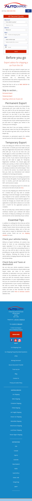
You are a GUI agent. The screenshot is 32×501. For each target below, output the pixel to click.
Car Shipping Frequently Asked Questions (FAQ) (16, 354)
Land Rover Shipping (16, 430)
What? (5, 37)
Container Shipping (16, 403)
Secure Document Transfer (16, 365)
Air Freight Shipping (16, 412)
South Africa (16, 473)
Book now (16, 334)
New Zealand (16, 464)
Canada (16, 451)
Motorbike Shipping (16, 421)
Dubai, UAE (16, 477)
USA (16, 446)
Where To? (6, 27)
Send (16, 51)
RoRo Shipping (16, 399)
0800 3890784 (23, 84)
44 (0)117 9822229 (17, 324)
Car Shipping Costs (16, 347)
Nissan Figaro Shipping (16, 434)
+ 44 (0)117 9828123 (19, 319)
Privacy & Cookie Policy (16, 383)
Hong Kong (16, 482)
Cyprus (16, 455)
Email (5, 45)
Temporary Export (7, 96)
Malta (16, 468)
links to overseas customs (22, 291)
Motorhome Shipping (16, 425)
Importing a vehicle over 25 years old (12, 99)
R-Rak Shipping (16, 408)
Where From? (7, 19)
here (24, 138)
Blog (16, 374)
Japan (16, 486)
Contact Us (16, 378)
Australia (16, 459)
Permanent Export (7, 93)
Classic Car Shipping (16, 417)
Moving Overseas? (16, 360)
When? (5, 32)
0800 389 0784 (11, 11)
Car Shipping (16, 394)
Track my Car (16, 369)
